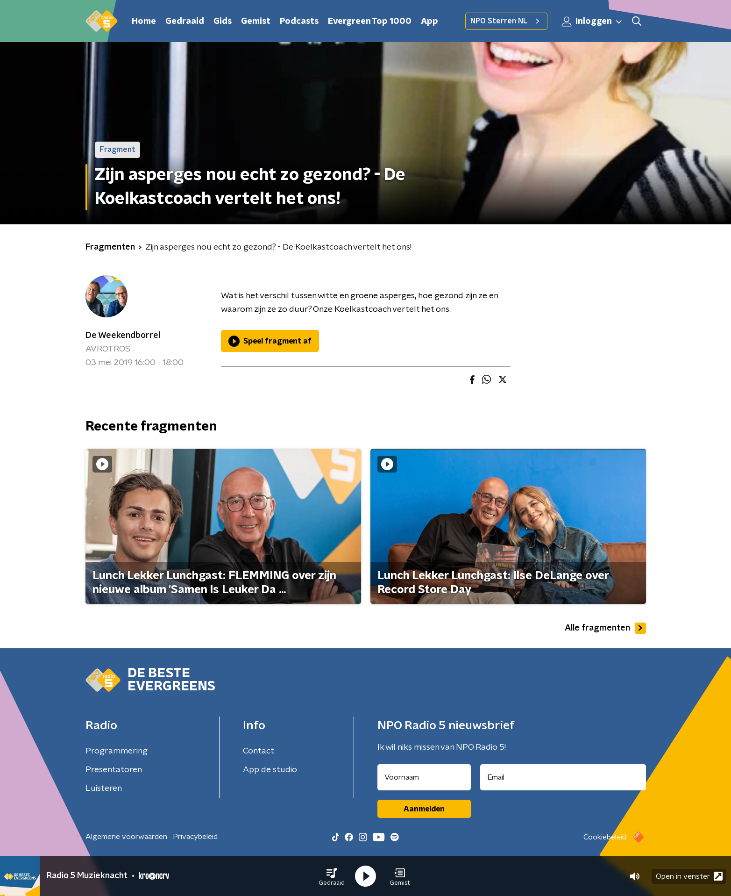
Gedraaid (184, 21)
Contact (258, 751)
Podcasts (299, 21)
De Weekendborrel (122, 335)
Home (144, 21)
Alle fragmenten (605, 628)
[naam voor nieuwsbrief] (424, 777)
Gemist (255, 21)
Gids (222, 21)
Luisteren (103, 788)
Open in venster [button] (689, 876)
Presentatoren (113, 770)
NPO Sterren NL (506, 21)
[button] (332, 876)
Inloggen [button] (592, 21)
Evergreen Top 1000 (370, 21)
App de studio (270, 770)
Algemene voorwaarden (126, 836)
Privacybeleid (195, 836)
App (429, 21)
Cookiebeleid (604, 837)
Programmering (116, 751)
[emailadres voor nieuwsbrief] (563, 777)
